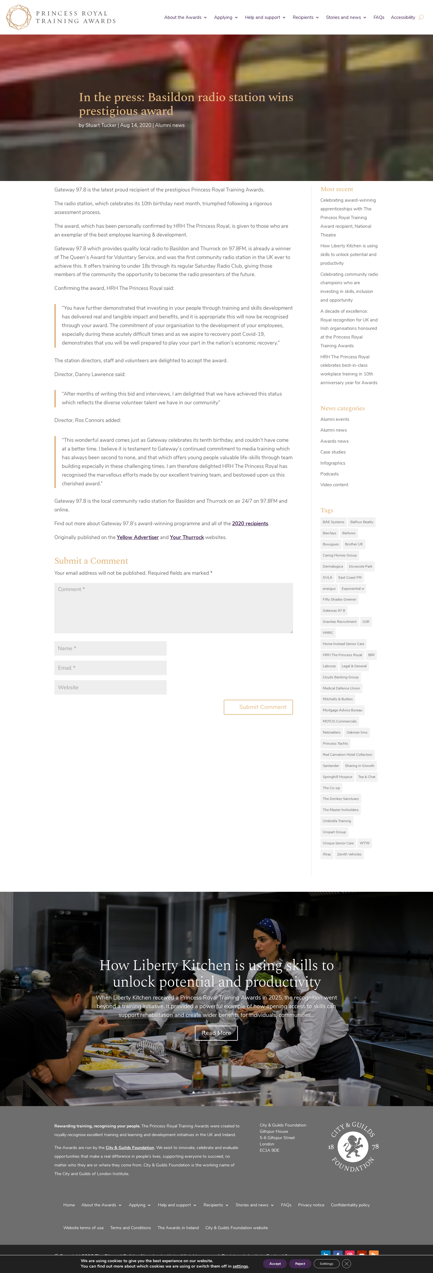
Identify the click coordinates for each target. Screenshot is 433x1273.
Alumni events (334, 419)
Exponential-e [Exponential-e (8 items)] (353, 588)
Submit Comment (262, 707)
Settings (333, 1263)
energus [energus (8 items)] (329, 588)
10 (239, 1092)
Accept (266, 1263)
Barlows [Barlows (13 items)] (349, 533)
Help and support (262, 17)
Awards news (334, 441)
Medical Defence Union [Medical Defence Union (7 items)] (341, 688)
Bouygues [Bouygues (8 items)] (331, 544)
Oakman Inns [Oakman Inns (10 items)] (357, 732)
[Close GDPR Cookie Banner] (358, 1263)
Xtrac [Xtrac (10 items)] (327, 854)
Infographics (332, 463)
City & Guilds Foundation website (236, 1228)
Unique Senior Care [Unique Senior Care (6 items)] (338, 843)
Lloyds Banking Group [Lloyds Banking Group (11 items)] (341, 677)
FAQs (379, 17)
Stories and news (343, 17)
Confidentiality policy (350, 1205)
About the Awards (182, 17)
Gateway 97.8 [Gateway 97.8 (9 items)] (334, 610)
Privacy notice (311, 1205)
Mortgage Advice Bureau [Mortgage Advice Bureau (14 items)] (342, 710)
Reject (299, 1263)
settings (227, 1266)
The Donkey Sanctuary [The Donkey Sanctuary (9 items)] (341, 798)
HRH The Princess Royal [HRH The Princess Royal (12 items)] (342, 655)
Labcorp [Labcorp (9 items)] (329, 666)
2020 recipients (250, 523)
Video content (334, 485)
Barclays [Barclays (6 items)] (329, 533)
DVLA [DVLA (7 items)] (327, 577)
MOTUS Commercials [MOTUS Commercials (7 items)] (340, 721)
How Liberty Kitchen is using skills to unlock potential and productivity (349, 254)
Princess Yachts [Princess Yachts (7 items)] (335, 743)
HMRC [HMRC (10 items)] (328, 632)
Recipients (303, 17)
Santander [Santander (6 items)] (331, 765)
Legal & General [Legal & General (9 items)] (354, 666)
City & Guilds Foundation (130, 1148)
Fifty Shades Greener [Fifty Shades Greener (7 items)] (339, 599)
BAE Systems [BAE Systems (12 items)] (333, 522)
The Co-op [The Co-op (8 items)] (331, 788)
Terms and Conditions (130, 1228)
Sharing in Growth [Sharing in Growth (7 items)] (359, 765)
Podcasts (329, 474)
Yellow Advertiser (138, 537)
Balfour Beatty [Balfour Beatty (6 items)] (361, 522)
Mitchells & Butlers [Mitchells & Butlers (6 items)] (338, 699)
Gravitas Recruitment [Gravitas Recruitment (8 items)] (339, 621)
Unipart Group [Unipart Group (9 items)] (334, 832)
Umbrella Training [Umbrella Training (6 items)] (337, 821)
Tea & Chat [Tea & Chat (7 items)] (366, 776)
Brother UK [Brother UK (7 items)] (354, 544)
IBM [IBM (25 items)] (371, 655)
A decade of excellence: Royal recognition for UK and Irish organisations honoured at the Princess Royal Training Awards (349, 328)
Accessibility (403, 17)
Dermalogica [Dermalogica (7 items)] (333, 566)
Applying (223, 17)
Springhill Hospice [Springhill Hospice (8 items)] (337, 776)
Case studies (333, 452)
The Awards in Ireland (178, 1228)
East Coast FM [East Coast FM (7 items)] (350, 577)
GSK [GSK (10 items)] (366, 621)
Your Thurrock (187, 537)
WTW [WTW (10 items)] (365, 843)
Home (69, 1205)
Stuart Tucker (101, 125)
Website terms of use (83, 1228)
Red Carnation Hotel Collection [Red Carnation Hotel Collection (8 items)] (347, 754)
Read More (216, 1033)
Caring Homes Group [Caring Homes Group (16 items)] (340, 555)
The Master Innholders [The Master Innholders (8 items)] (341, 809)
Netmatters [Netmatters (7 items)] (332, 732)
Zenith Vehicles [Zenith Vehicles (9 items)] (349, 854)
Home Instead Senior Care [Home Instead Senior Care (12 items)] (343, 643)
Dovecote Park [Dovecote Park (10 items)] (360, 566)
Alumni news (170, 125)
